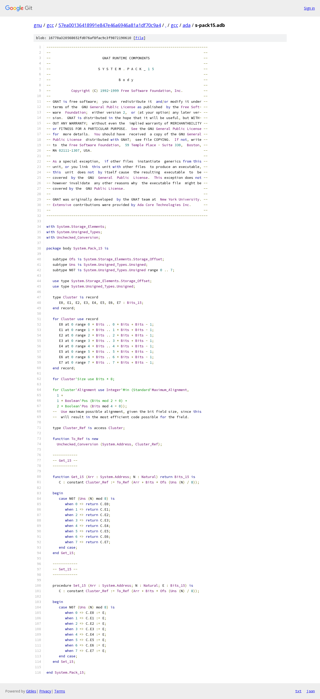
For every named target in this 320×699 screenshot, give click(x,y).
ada (187, 25)
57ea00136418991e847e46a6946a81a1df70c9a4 (109, 25)
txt (298, 691)
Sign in (309, 8)
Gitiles (31, 691)
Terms (59, 691)
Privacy (45, 691)
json (311, 691)
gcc (50, 25)
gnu (38, 25)
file (139, 38)
